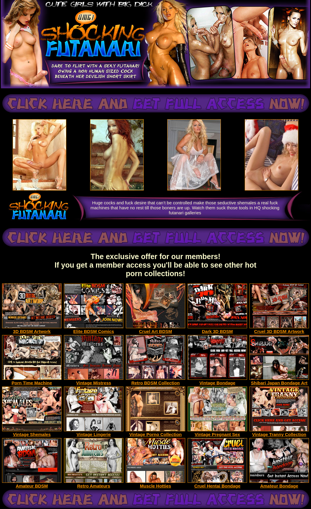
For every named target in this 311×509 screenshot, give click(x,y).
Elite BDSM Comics (93, 329)
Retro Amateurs (93, 483)
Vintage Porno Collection (155, 432)
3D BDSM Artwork (32, 329)
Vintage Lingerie (93, 432)
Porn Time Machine (32, 380)
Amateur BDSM (32, 483)
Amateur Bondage (279, 483)
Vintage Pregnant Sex (217, 432)
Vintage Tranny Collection (279, 432)
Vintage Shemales (32, 432)
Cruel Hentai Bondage (217, 483)
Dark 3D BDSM (217, 329)
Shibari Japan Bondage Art (279, 380)
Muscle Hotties (155, 483)
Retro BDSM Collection (155, 380)
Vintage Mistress (93, 380)
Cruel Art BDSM (155, 329)
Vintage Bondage (217, 380)
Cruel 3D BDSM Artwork (279, 329)
